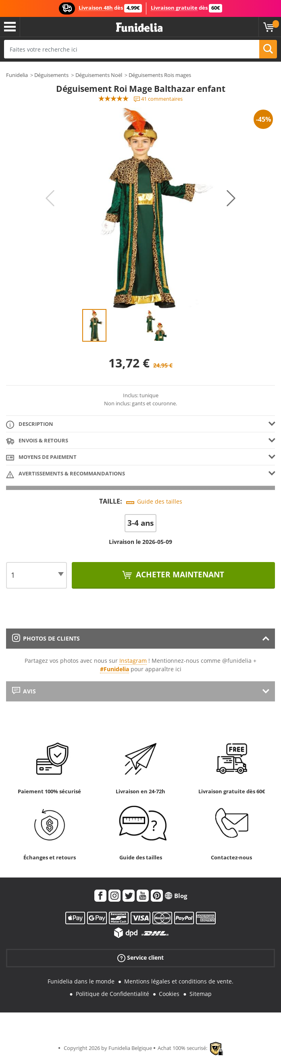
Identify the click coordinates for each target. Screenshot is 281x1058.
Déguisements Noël (98, 75)
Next (231, 198)
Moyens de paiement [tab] (41, 457)
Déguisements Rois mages (160, 75)
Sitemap (200, 994)
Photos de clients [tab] (46, 638)
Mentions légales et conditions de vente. (178, 981)
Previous (50, 198)
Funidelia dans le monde (81, 981)
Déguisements (51, 75)
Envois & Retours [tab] (37, 441)
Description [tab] (29, 424)
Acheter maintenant (179, 574)
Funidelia (17, 75)
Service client (140, 958)
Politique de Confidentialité (112, 994)
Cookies (169, 994)
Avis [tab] (24, 691)
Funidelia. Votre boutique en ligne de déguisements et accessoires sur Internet (139, 28)
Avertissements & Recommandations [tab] (65, 474)
